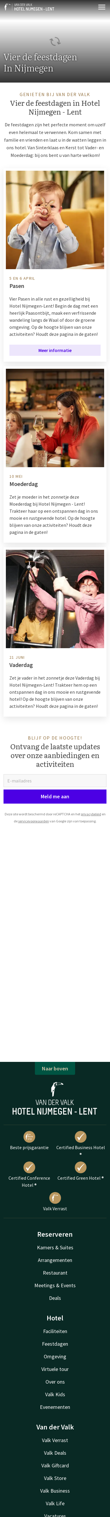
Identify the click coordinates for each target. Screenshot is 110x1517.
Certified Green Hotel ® (80, 1171)
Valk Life (55, 1503)
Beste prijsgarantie (29, 1140)
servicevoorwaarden (33, 821)
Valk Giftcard (55, 1465)
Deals (55, 1298)
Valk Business (55, 1490)
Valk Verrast (55, 1201)
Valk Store (55, 1478)
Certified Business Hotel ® (80, 1144)
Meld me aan (55, 796)
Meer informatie (55, 350)
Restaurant (55, 1272)
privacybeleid (91, 814)
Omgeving (55, 1356)
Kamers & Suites (55, 1247)
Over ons (55, 1381)
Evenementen (55, 1407)
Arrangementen (55, 1260)
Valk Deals (55, 1452)
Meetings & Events (55, 1285)
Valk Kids (55, 1394)
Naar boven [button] (55, 1068)
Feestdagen (55, 1343)
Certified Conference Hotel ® (29, 1174)
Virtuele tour (55, 1369)
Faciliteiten (55, 1331)
